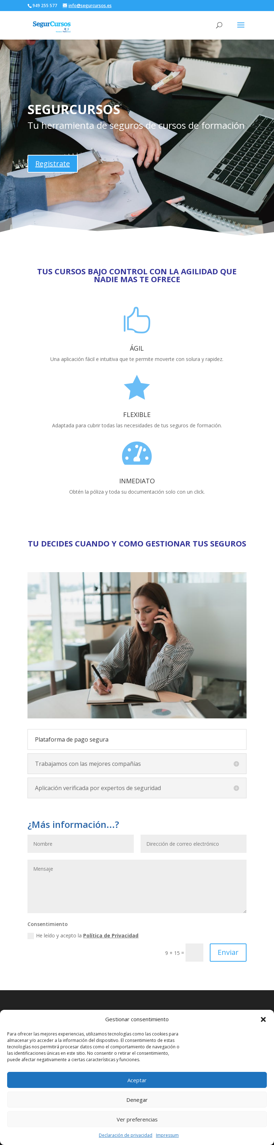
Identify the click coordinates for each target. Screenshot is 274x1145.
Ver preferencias (137, 1119)
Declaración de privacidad (125, 1135)
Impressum (167, 1135)
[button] (263, 1019)
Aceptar (137, 1080)
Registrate (52, 163)
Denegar (137, 1099)
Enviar (228, 952)
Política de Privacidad (110, 935)
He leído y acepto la (82, 935)
